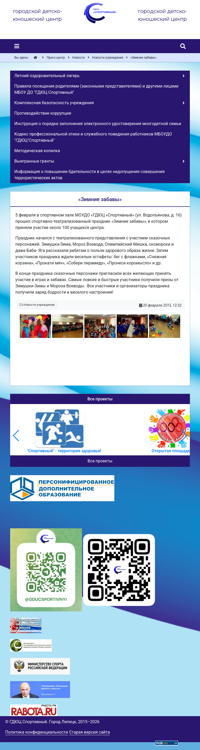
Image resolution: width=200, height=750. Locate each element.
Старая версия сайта (89, 732)
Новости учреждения (37, 305)
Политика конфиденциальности (36, 732)
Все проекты (100, 460)
